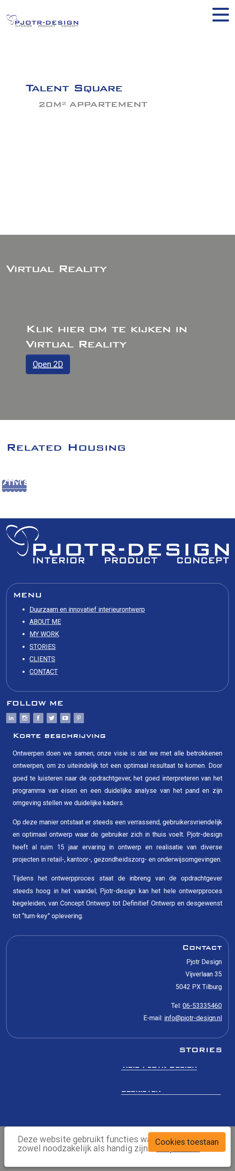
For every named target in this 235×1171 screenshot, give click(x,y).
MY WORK (44, 634)
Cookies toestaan (187, 1142)
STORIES (42, 647)
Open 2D (48, 364)
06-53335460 (202, 1006)
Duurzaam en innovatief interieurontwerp (87, 609)
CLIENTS (42, 659)
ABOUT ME (45, 622)
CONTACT (43, 672)
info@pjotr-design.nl (193, 1018)
